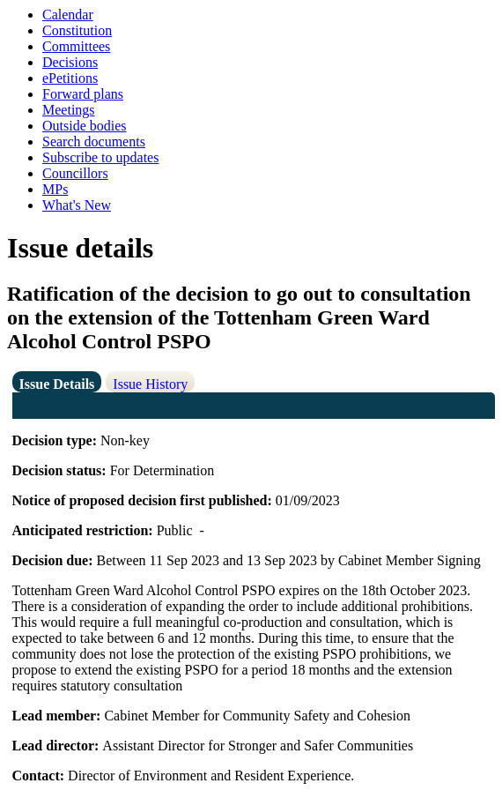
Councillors (75, 173)
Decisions (70, 62)
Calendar (67, 14)
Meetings (68, 109)
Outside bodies (84, 125)
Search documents (93, 141)
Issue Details (57, 384)
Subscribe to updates (100, 157)
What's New (76, 205)
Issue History (150, 384)
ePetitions (70, 78)
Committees (76, 46)
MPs (55, 189)
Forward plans (82, 93)
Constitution (77, 30)
